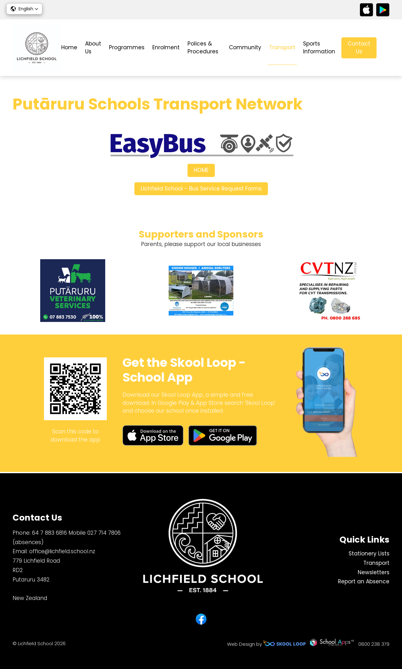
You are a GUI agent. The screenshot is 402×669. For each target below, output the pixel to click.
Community (245, 47)
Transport (282, 47)
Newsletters (373, 572)
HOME (201, 171)
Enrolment (166, 47)
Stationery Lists (369, 553)
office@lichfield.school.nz (62, 551)
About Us (93, 48)
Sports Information (319, 48)
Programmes (126, 47)
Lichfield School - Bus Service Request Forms (201, 189)
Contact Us (359, 48)
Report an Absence (363, 582)
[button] (24, 9)
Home (69, 47)
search (386, 48)
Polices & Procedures (202, 48)
